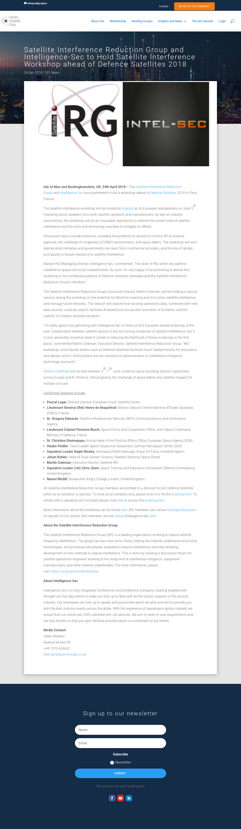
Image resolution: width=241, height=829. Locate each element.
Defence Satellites (163, 193)
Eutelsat (128, 208)
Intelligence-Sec (71, 193)
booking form (181, 494)
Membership (118, 21)
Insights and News (170, 21)
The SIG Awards (202, 21)
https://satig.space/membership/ (74, 571)
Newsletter (120, 762)
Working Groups (142, 21)
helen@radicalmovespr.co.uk (64, 654)
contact (119, 516)
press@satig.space (182, 510)
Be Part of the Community (194, 6)
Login (222, 21)
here (157, 494)
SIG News (52, 73)
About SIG (97, 21)
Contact (163, 6)
